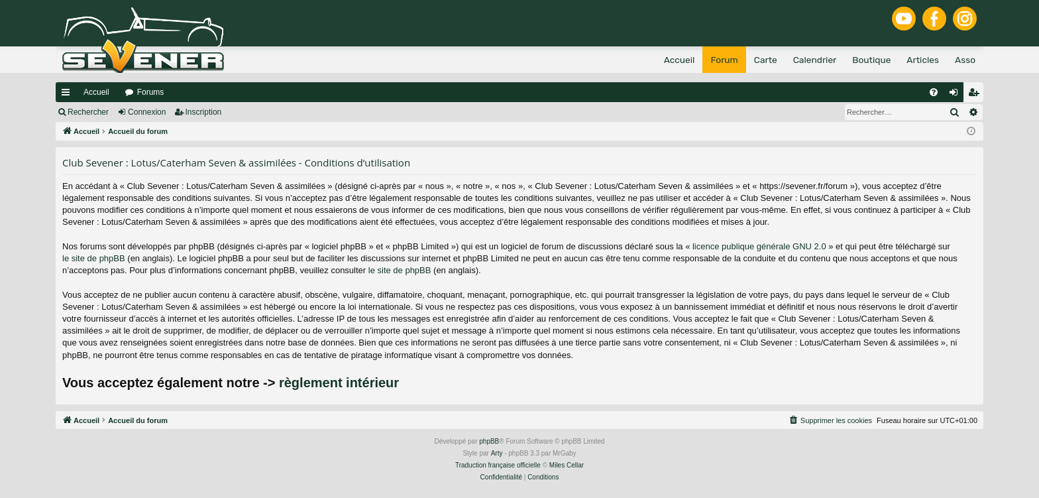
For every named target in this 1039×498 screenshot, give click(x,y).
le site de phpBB (93, 258)
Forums (150, 92)
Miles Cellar (566, 465)
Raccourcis (68, 95)
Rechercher (88, 112)
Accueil (96, 92)
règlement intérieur (339, 382)
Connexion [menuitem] (956, 95)
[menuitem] (934, 92)
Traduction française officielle (498, 465)
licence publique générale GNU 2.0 (759, 246)
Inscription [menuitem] (976, 95)
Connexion (147, 112)
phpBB (489, 441)
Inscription (204, 112)
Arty (497, 453)
